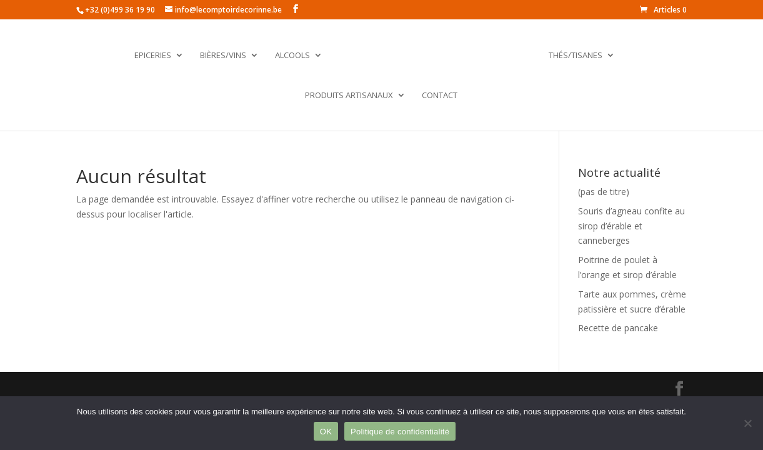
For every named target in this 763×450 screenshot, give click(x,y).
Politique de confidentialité (400, 431)
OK (326, 431)
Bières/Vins (223, 56)
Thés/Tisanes (575, 56)
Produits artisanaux (349, 96)
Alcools (292, 56)
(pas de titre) (603, 192)
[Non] (747, 423)
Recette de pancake (618, 328)
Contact (439, 96)
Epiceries (152, 56)
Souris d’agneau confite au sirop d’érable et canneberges (631, 226)
